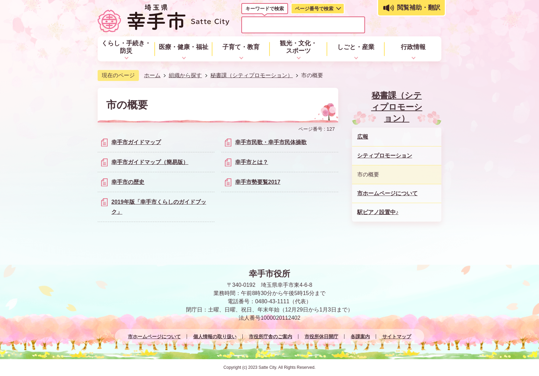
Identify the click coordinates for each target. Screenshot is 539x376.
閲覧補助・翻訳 (418, 7)
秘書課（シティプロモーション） (251, 75)
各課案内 (360, 336)
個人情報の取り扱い (214, 336)
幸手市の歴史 (127, 182)
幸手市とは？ (251, 162)
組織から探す (185, 75)
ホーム (152, 75)
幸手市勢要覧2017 (257, 182)
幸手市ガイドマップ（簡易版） (149, 162)
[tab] (264, 10)
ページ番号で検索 (314, 8)
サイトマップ (396, 336)
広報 (362, 137)
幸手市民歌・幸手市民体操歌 (271, 142)
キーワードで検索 (264, 8)
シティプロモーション (384, 155)
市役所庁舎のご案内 (270, 336)
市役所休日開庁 (321, 336)
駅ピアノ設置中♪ (377, 212)
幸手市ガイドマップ (136, 142)
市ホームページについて (387, 193)
